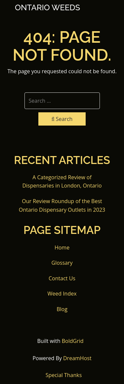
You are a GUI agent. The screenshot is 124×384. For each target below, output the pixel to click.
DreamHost (77, 358)
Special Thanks (64, 375)
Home (62, 247)
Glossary (62, 262)
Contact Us (62, 278)
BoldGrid (73, 341)
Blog (62, 309)
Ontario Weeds (47, 7)
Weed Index (61, 293)
